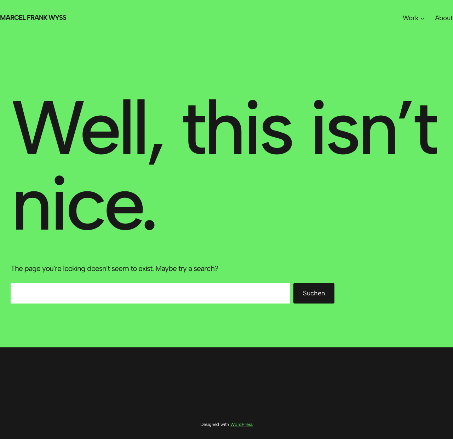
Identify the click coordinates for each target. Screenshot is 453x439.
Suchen (314, 293)
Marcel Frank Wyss (33, 17)
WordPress (241, 424)
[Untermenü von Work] (422, 18)
